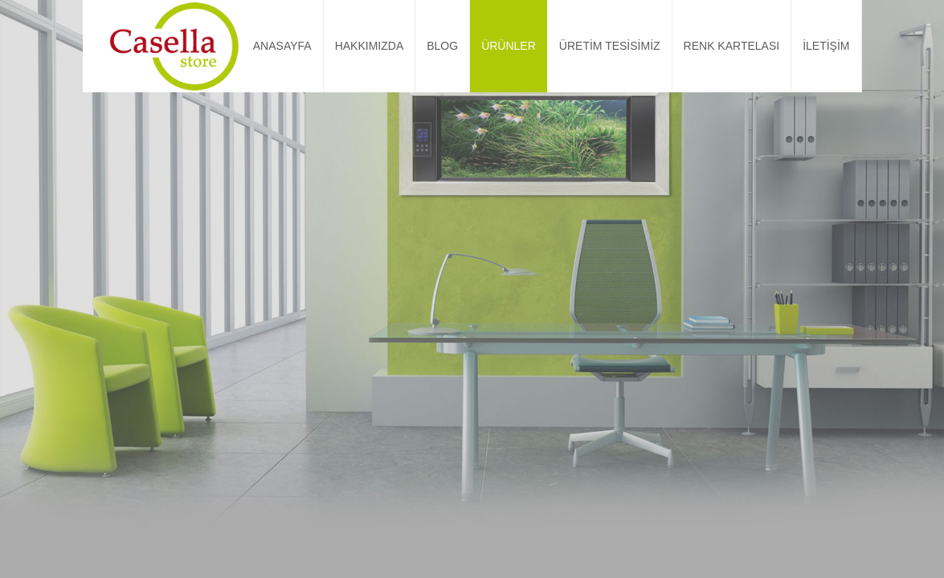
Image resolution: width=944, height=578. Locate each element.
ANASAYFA (282, 45)
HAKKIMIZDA (369, 45)
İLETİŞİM (826, 45)
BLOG (442, 45)
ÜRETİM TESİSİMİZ (609, 45)
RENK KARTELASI (732, 45)
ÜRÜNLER (508, 45)
